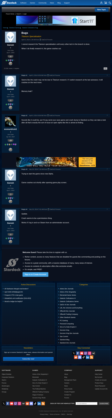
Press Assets (68, 389)
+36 (10, 140)
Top (107, 75)
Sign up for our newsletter (62, 403)
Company (68, 370)
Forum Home (10, 14)
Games (32, 3)
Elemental (35, 377)
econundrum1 (10, 129)
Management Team (70, 380)
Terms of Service (55, 414)
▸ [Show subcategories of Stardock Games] (20, 28)
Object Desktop (6, 374)
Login (25, 14)
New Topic (101, 10)
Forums (66, 398)
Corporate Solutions (8, 377)
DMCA (63, 414)
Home (5, 28)
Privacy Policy (44, 414)
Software (23, 3)
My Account (98, 377)
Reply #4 (24, 209)
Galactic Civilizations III (29, 28)
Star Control (36, 386)
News (52, 3)
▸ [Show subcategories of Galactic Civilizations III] (37, 28)
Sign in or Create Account (35, 274)
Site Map (69, 414)
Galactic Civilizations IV (39, 380)
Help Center (98, 374)
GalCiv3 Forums (45, 40)
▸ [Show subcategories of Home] (7, 28)
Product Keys (99, 383)
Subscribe (104, 403)
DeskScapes (6, 386)
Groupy (4, 392)
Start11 (4, 380)
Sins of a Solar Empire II (39, 383)
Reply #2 (24, 115)
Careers (66, 383)
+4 (10, 56)
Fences (4, 383)
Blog (59, 3)
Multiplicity (5, 389)
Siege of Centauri (37, 395)
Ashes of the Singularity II (40, 374)
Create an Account (100, 380)
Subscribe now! (28, 359)
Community (42, 3)
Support (67, 3)
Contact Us (67, 395)
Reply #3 (24, 169)
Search (18, 14)
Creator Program (69, 392)
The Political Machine (39, 389)
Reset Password (100, 386)
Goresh (10, 45)
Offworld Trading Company (40, 392)
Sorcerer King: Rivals (39, 398)
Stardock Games (14, 28)
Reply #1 (24, 75)
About (66, 374)
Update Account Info (101, 389)
